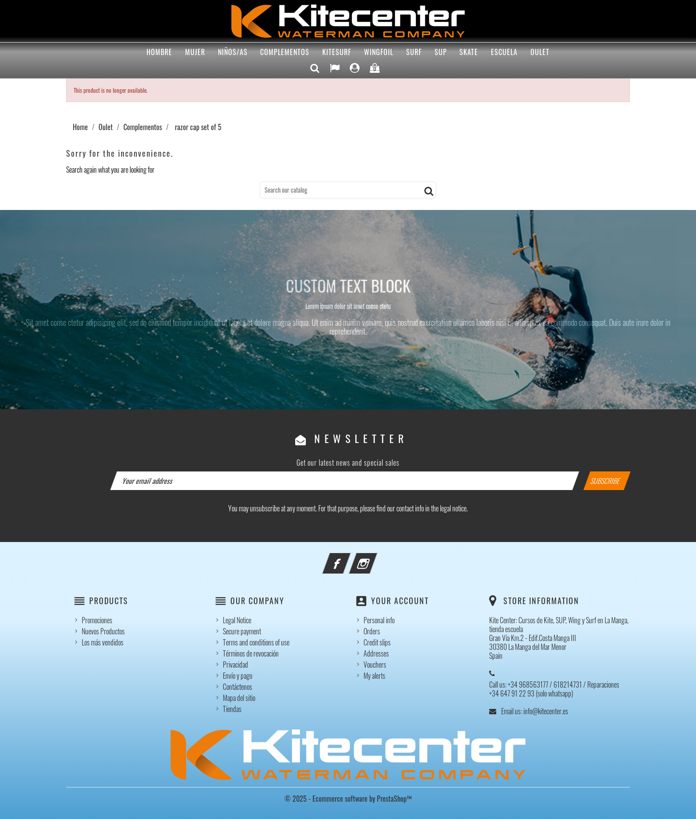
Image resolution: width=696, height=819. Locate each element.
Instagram (375, 558)
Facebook (348, 558)
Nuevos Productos (103, 631)
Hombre (159, 52)
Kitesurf (336, 52)
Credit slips (377, 642)
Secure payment (242, 631)
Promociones (97, 620)
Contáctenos (237, 686)
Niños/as (233, 52)
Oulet (540, 52)
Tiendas (232, 709)
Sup (441, 52)
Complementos (284, 52)
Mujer (195, 52)
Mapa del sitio (239, 697)
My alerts (374, 675)
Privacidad (235, 664)
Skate (468, 52)
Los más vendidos (102, 642)
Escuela (504, 52)
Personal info (379, 620)
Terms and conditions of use (256, 642)
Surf (414, 52)
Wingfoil (378, 52)
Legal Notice (237, 620)
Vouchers (375, 664)
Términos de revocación (251, 653)
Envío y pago (237, 675)
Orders (372, 631)
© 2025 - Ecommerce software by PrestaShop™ (348, 798)
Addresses (376, 653)
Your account (400, 600)
